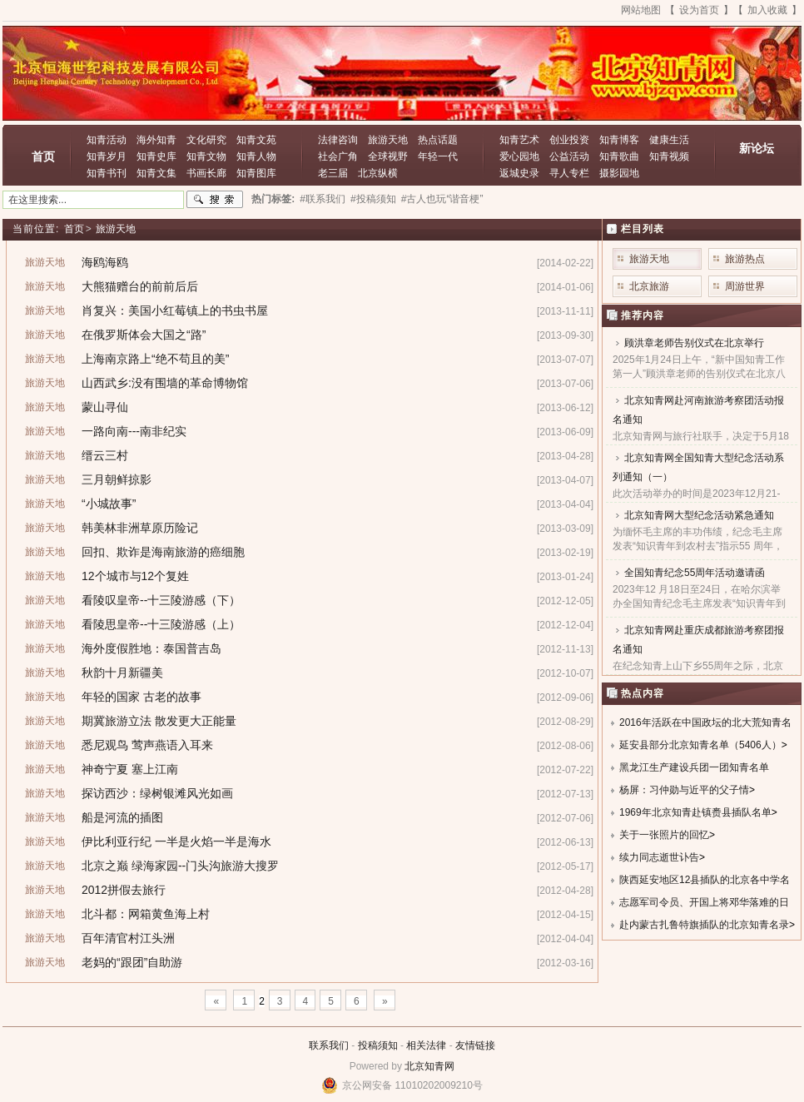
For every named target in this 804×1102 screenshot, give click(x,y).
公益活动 (569, 156)
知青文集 (156, 173)
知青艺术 (519, 140)
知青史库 (156, 156)
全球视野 (388, 156)
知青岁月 (107, 156)
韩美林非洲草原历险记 (140, 527)
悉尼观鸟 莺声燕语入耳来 (147, 745)
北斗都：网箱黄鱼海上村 (146, 914)
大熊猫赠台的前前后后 (140, 286)
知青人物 (256, 156)
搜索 (214, 200)
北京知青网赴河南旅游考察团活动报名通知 (698, 410)
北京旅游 (649, 286)
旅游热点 (745, 259)
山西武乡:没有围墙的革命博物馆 (165, 383)
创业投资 (569, 140)
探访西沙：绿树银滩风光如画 (157, 793)
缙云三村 (105, 455)
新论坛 (756, 148)
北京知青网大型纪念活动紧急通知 (699, 515)
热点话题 (438, 140)
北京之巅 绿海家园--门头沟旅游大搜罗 (180, 865)
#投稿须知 (373, 199)
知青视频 (669, 156)
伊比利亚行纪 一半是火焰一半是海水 (176, 841)
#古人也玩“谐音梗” (442, 199)
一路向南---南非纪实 (134, 431)
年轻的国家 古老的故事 (141, 696)
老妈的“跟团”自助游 (132, 962)
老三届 (333, 173)
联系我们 (329, 1045)
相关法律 (426, 1045)
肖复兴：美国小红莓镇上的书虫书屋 (175, 310)
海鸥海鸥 (105, 262)
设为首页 (699, 10)
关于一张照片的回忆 (664, 835)
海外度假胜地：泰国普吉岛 (151, 648)
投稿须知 (378, 1045)
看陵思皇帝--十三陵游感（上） (161, 624)
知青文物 (206, 156)
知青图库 (256, 173)
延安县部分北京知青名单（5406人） (700, 745)
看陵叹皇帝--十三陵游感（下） (161, 600)
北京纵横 (378, 173)
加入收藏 (767, 10)
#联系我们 (322, 199)
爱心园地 (519, 156)
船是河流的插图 (122, 817)
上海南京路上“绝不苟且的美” (155, 358)
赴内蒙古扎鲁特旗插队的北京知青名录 (704, 925)
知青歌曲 (619, 156)
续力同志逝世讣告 (659, 857)
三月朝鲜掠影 (116, 479)
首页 (43, 156)
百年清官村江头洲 (128, 938)
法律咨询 (338, 140)
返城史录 (519, 173)
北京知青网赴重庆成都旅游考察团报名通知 (698, 639)
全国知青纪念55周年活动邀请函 (694, 572)
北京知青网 (429, 1066)
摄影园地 (619, 173)
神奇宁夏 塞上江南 (130, 769)
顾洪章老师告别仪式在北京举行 (694, 343)
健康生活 (669, 140)
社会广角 (338, 156)
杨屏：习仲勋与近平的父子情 (684, 790)
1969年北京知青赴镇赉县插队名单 (695, 812)
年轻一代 (438, 156)
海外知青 (156, 140)
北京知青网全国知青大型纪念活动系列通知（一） (698, 467)
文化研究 (206, 140)
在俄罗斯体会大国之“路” (144, 334)
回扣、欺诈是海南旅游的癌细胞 (163, 551)
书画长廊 (206, 173)
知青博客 (619, 140)
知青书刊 (107, 173)
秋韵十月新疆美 (122, 672)
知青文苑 (256, 140)
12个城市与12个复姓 (135, 576)
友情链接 (475, 1045)
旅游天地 (388, 140)
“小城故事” (109, 503)
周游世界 (745, 286)
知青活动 (107, 140)
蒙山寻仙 (105, 407)
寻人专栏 (569, 173)
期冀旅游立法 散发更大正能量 (159, 720)
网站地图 (641, 10)
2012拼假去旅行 (124, 889)
